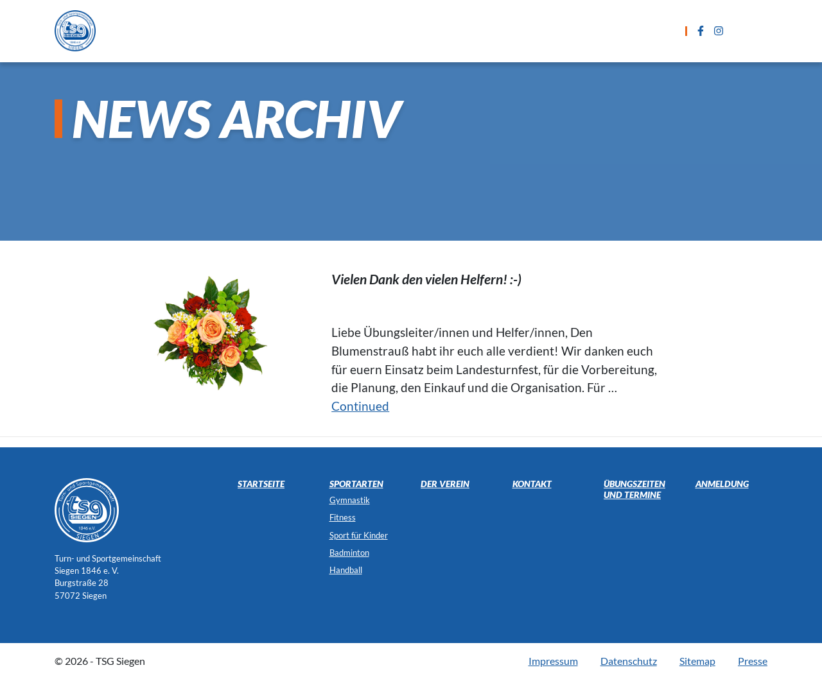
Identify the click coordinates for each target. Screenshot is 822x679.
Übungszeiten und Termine (413, 30)
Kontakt (607, 30)
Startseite (214, 30)
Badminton (349, 552)
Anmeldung (532, 30)
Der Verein (445, 483)
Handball (345, 570)
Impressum (553, 661)
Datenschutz (628, 661)
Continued (360, 406)
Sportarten (292, 30)
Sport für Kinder (358, 535)
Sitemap (697, 661)
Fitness (342, 517)
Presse (752, 661)
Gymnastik (349, 500)
